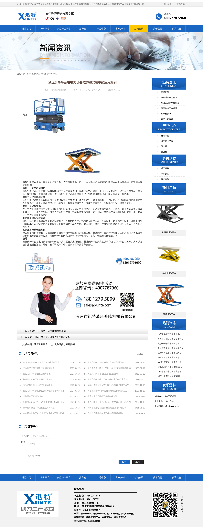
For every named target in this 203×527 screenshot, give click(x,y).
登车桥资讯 (166, 114)
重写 (138, 461)
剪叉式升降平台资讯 (170, 103)
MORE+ (140, 354)
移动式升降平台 (93, 517)
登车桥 (164, 146)
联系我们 (181, 4)
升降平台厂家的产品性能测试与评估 (48, 331)
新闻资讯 (138, 28)
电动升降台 (107, 517)
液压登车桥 (79, 517)
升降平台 (45, 28)
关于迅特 (157, 28)
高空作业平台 (64, 28)
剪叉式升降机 (113, 514)
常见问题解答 (167, 119)
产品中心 (101, 28)
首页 (29, 74)
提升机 (82, 28)
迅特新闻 (165, 92)
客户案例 (120, 28)
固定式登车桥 (127, 514)
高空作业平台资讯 (169, 108)
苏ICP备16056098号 (91, 510)
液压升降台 (86, 514)
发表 (124, 461)
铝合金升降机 (94, 521)
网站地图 (168, 4)
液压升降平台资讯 (49, 74)
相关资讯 (31, 354)
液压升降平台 (29, 182)
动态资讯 (36, 74)
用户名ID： (26, 436)
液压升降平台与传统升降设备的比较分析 (50, 337)
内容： (24, 442)
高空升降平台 (80, 521)
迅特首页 (26, 28)
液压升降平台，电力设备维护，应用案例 (54, 344)
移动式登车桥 (120, 517)
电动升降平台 (99, 514)
